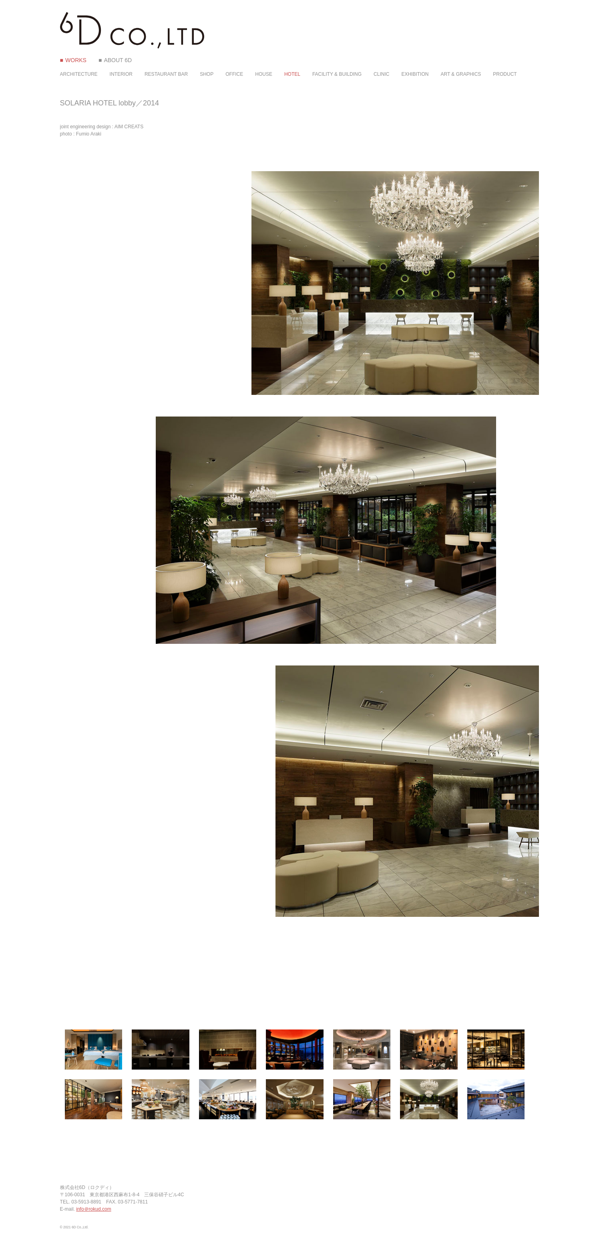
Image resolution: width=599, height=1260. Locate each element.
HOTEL (292, 74)
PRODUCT (505, 74)
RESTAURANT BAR (166, 74)
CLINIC (381, 74)
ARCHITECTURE (79, 74)
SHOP (206, 74)
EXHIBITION (414, 74)
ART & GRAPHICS (460, 74)
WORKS (75, 60)
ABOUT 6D (118, 60)
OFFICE (234, 74)
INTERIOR (121, 74)
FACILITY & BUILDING (337, 74)
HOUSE (263, 74)
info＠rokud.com (93, 1209)
